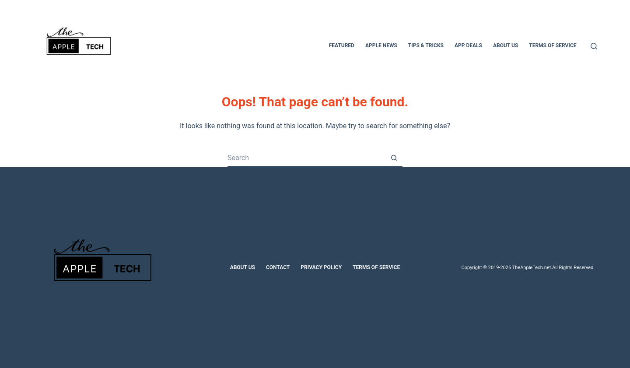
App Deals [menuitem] (468, 45)
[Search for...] (306, 158)
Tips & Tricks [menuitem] (426, 45)
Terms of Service (376, 267)
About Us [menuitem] (505, 45)
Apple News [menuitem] (381, 45)
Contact (278, 267)
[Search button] (393, 158)
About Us (242, 267)
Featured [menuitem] (341, 45)
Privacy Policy (321, 267)
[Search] (594, 46)
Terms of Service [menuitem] (552, 45)
